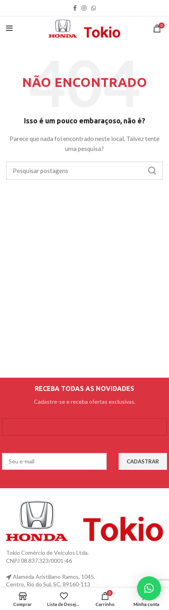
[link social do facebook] (75, 8)
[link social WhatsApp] (93, 8)
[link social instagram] (84, 8)
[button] (149, 588)
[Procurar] (84, 170)
